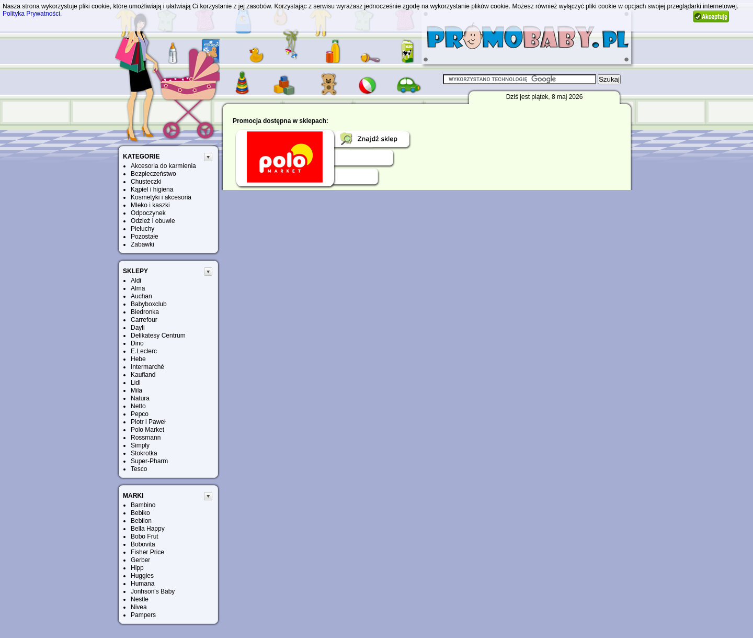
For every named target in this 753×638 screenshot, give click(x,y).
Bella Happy (148, 528)
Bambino (143, 505)
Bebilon (141, 520)
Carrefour (144, 319)
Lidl (136, 382)
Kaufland (143, 374)
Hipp (137, 568)
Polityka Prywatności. (32, 13)
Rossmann (146, 437)
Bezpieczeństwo (153, 173)
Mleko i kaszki (150, 205)
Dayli (138, 327)
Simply (140, 445)
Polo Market (147, 429)
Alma (138, 288)
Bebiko (140, 513)
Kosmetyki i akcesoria (161, 197)
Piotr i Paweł (148, 422)
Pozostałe (144, 236)
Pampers (143, 615)
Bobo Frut (144, 536)
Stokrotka (144, 453)
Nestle (140, 599)
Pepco (140, 414)
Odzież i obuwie (153, 221)
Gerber (140, 560)
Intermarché (147, 367)
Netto (138, 406)
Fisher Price (147, 552)
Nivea (139, 607)
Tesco (139, 469)
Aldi (136, 280)
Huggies (142, 575)
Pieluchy (142, 228)
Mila (136, 390)
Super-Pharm (149, 461)
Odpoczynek (148, 213)
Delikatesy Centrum (158, 335)
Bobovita (143, 544)
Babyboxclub (149, 304)
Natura (140, 398)
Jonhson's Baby (153, 591)
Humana (142, 583)
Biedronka (145, 312)
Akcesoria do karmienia (163, 166)
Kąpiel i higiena (152, 189)
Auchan (141, 296)
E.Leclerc (144, 351)
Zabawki (142, 244)
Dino (137, 343)
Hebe (138, 359)
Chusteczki (146, 181)
